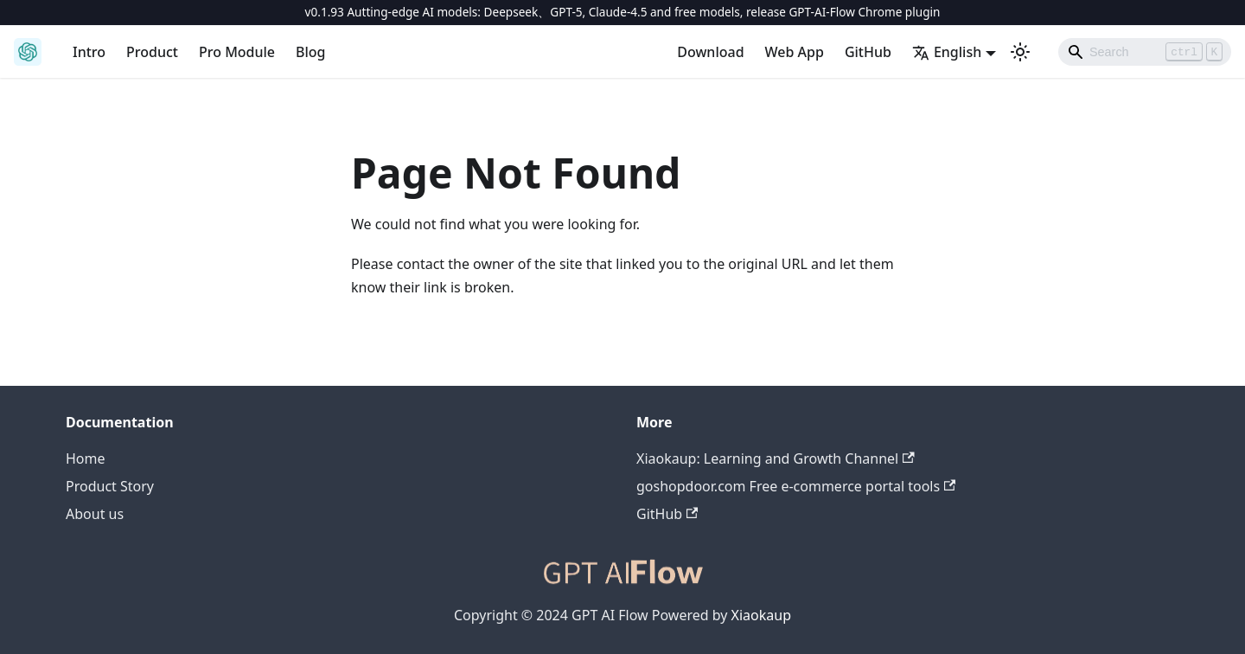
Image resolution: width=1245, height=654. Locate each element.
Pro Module (237, 51)
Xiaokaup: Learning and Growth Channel (775, 458)
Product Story (110, 486)
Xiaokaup (761, 615)
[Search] (1144, 52)
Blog (310, 51)
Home (85, 458)
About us (95, 513)
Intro (89, 51)
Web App (794, 51)
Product (152, 51)
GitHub (868, 51)
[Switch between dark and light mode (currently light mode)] (1020, 52)
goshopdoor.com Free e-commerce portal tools (795, 486)
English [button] (946, 51)
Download (710, 51)
